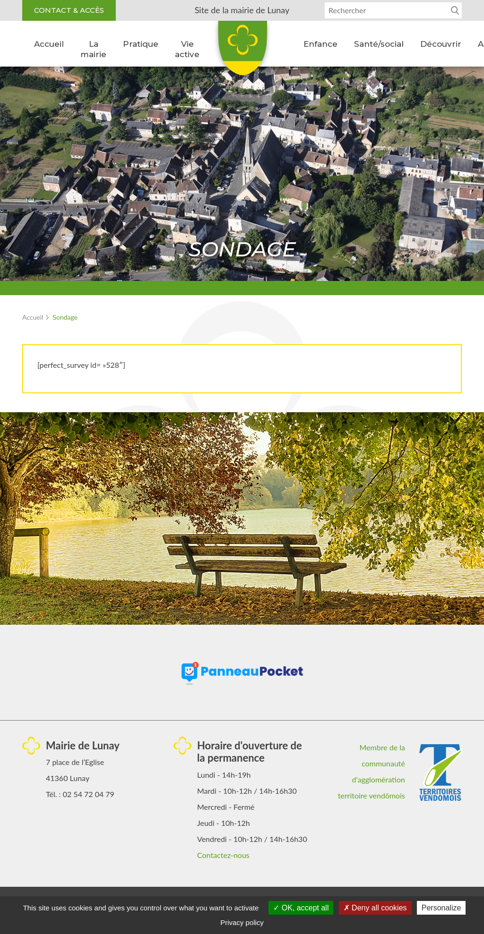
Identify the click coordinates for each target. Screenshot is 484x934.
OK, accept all (300, 908)
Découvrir (440, 44)
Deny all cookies (375, 908)
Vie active (187, 49)
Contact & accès (69, 10)
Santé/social (379, 44)
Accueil (49, 44)
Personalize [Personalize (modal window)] (441, 908)
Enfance (320, 44)
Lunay (242, 51)
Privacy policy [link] (242, 922)
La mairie (93, 49)
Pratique (140, 44)
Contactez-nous (223, 854)
